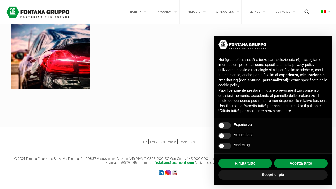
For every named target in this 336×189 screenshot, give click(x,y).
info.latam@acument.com (172, 163)
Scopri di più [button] (273, 174)
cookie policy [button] (228, 85)
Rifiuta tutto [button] (245, 163)
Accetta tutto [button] (301, 163)
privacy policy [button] (303, 64)
